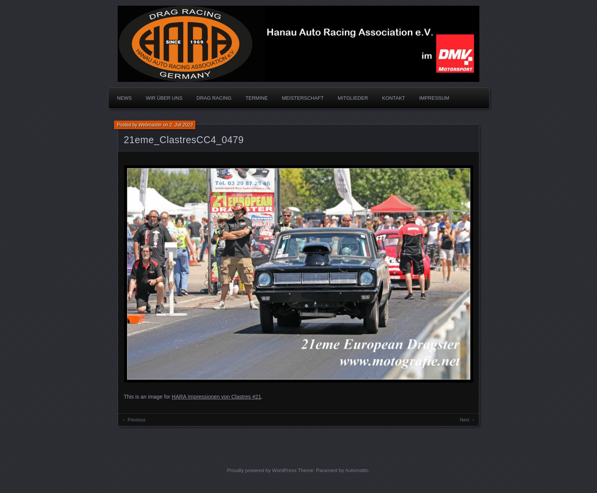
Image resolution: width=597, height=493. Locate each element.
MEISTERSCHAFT (303, 98)
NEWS (124, 98)
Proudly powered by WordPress (262, 470)
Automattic (357, 470)
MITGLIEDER (353, 98)
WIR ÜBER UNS (164, 98)
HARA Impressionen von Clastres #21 (216, 397)
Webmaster (150, 125)
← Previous (133, 420)
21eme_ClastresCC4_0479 (184, 139)
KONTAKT (393, 98)
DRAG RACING (213, 98)
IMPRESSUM (434, 98)
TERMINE (257, 98)
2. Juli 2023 (181, 125)
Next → (467, 420)
